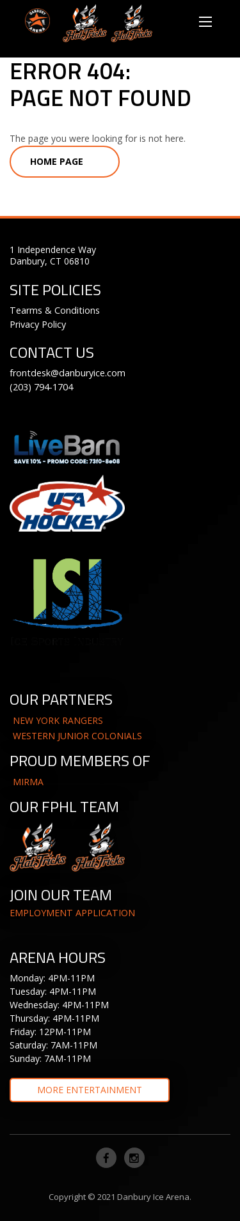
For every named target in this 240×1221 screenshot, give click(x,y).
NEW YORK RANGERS (58, 720)
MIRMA (28, 782)
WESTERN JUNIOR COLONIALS (77, 736)
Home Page (56, 161)
